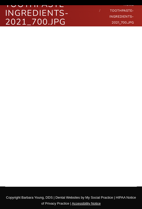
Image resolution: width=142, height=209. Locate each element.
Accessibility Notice (86, 203)
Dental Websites (67, 197)
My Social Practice (98, 197)
